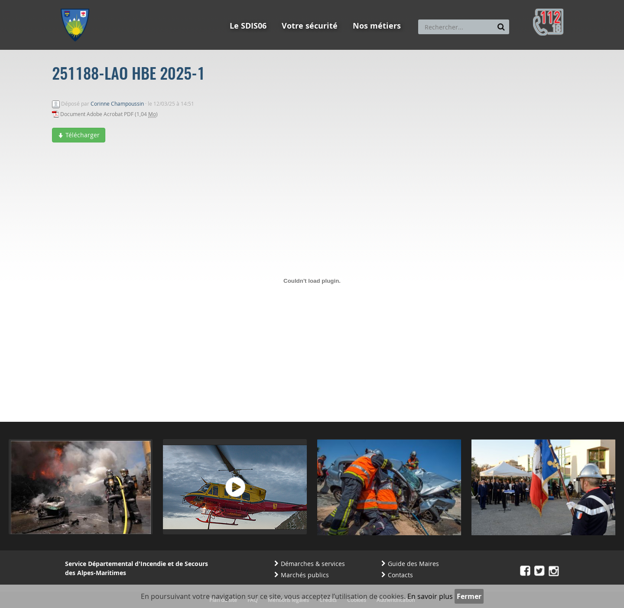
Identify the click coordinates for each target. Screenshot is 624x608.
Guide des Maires (413, 563)
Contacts (400, 575)
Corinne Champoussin (117, 103)
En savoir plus (430, 596)
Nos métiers (377, 25)
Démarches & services (313, 563)
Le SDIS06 (248, 25)
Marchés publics (305, 575)
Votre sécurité (310, 25)
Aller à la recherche (177, 3)
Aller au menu (77, 3)
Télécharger (79, 135)
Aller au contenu (124, 3)
